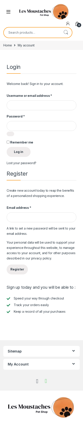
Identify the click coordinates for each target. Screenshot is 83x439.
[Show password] (10, 134)
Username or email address (29, 95)
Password (16, 116)
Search (66, 33)
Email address (19, 207)
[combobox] (32, 33)
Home (7, 45)
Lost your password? (21, 163)
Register (17, 269)
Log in (18, 152)
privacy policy (41, 258)
